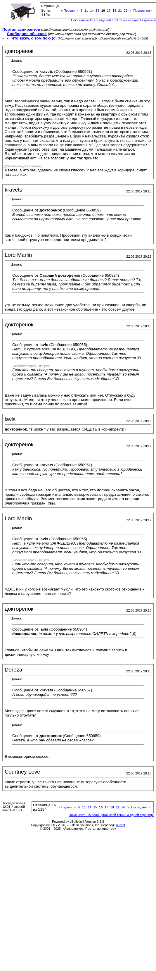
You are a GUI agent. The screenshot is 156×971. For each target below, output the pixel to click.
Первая (67, 10)
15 (97, 10)
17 (108, 10)
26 (125, 10)
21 (120, 10)
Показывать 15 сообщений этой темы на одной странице (113, 20)
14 (91, 10)
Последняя (143, 10)
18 (114, 10)
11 (86, 10)
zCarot (120, 825)
